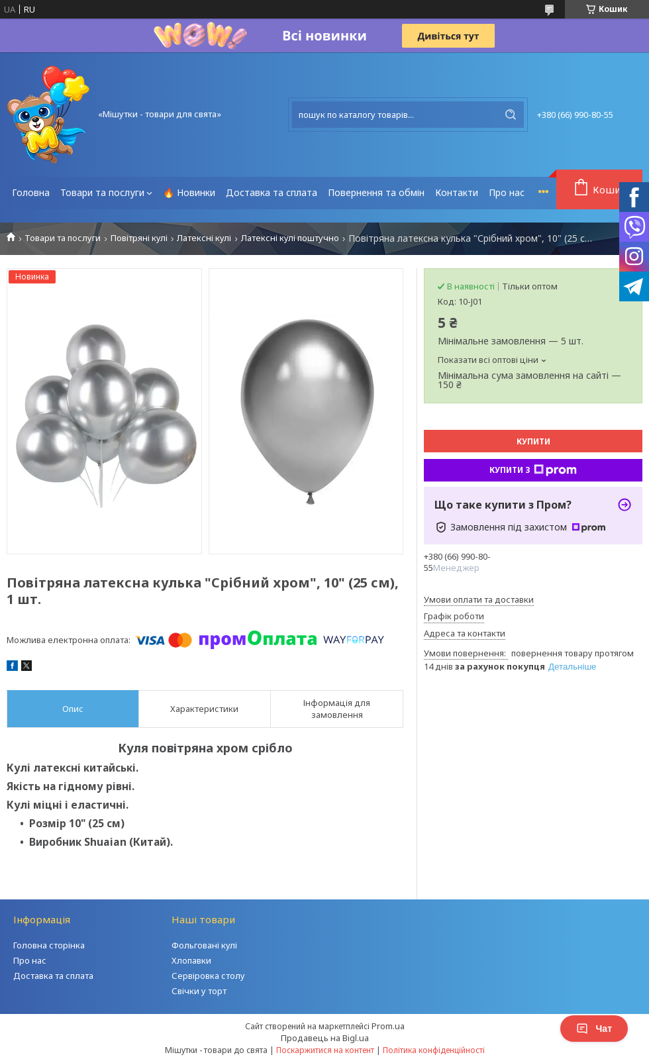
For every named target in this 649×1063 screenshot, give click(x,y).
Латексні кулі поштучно (290, 238)
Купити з (533, 470)
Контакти (456, 192)
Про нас (506, 192)
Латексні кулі (204, 238)
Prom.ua (388, 1026)
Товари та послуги (102, 192)
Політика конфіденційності (434, 1050)
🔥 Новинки (189, 192)
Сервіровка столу (208, 976)
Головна (31, 192)
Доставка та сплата (271, 192)
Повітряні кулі (139, 238)
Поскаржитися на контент (325, 1050)
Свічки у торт (199, 991)
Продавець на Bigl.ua (325, 1038)
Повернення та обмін (376, 192)
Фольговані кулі (204, 945)
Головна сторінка (49, 945)
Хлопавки (191, 960)
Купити (533, 441)
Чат (594, 1029)
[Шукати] (510, 114)
